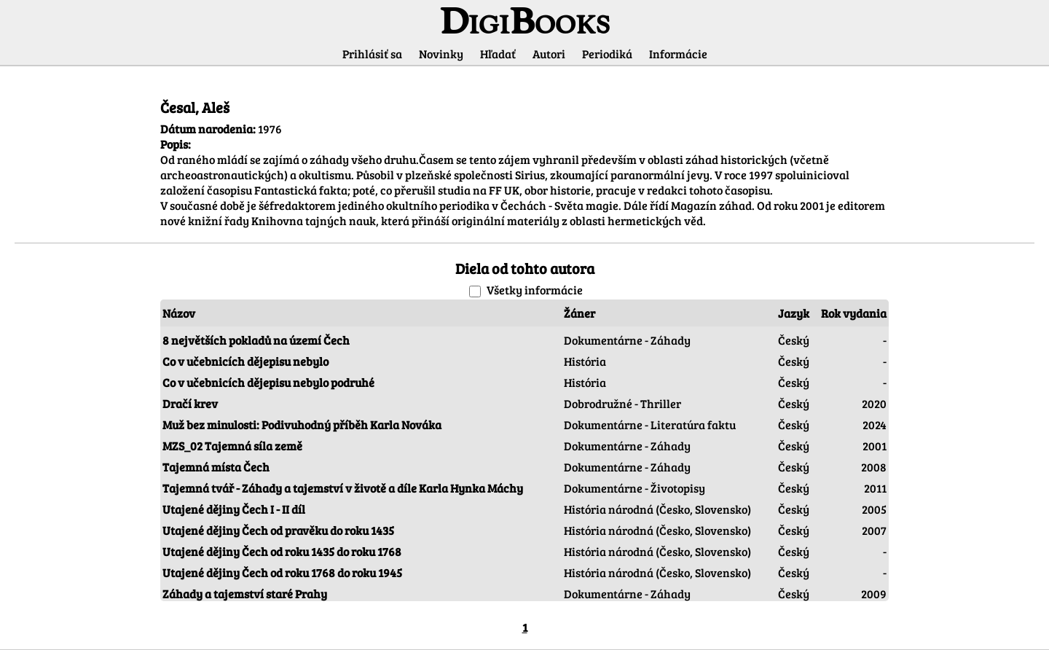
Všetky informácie (535, 289)
